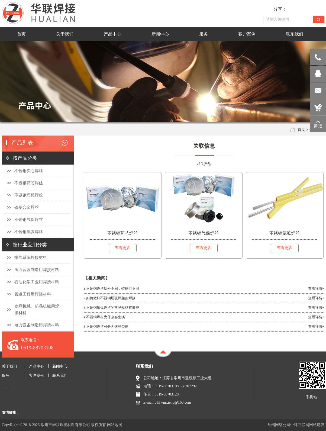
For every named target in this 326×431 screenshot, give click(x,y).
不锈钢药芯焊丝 (28, 183)
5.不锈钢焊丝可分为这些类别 (106, 326)
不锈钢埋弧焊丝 (28, 195)
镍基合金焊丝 (26, 207)
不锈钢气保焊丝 (28, 219)
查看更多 (122, 248)
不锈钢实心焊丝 (28, 171)
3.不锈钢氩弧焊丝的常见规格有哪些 (111, 307)
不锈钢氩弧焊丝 (28, 232)
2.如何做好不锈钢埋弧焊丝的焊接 (110, 298)
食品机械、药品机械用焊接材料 (36, 309)
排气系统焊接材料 (30, 257)
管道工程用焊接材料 (32, 294)
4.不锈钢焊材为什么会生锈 (104, 317)
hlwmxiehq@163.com (174, 402)
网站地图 (114, 425)
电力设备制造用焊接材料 (36, 325)
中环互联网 (299, 425)
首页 (301, 130)
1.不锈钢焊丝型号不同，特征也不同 (111, 289)
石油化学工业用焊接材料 (36, 282)
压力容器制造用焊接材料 (36, 270)
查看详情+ (316, 289)
